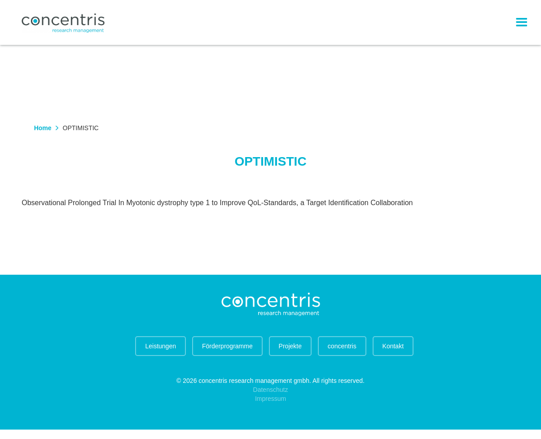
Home (43, 128)
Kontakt (393, 346)
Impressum (270, 398)
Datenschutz (270, 389)
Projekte (290, 346)
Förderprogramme (227, 346)
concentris (342, 346)
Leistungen (160, 346)
